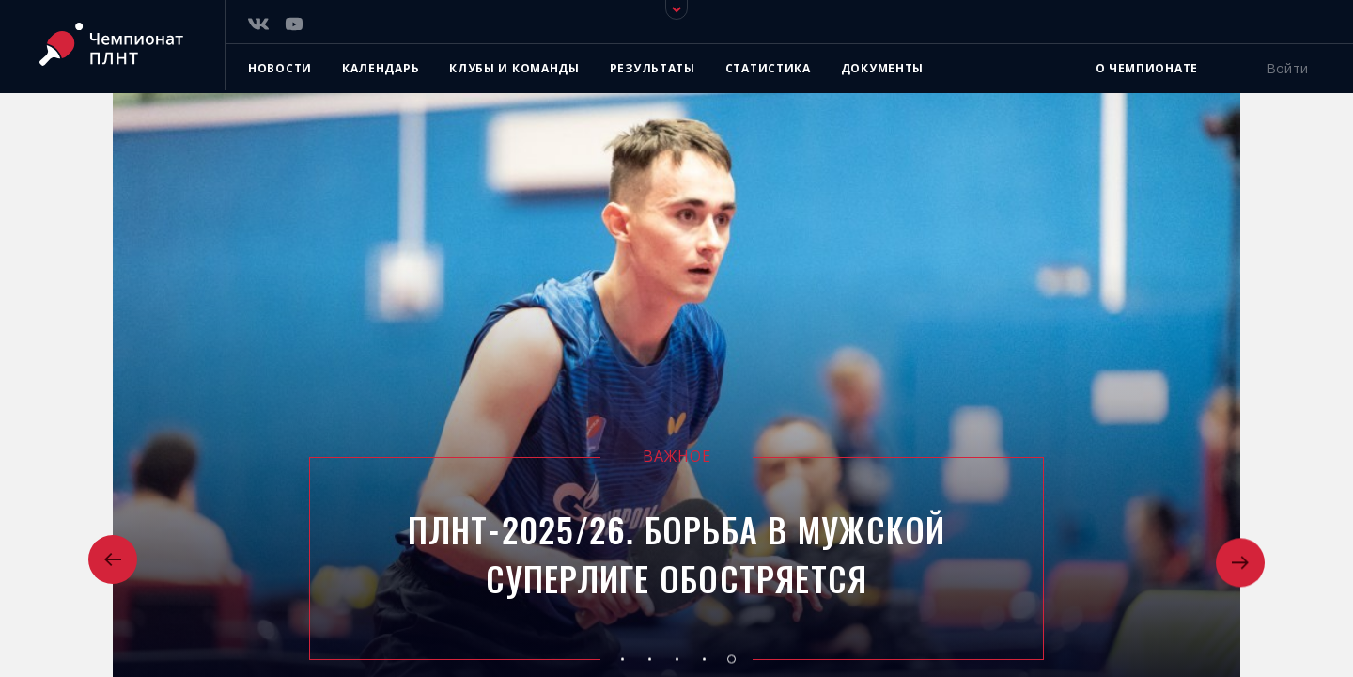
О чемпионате (1147, 68)
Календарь (380, 68)
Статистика (768, 68)
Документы (882, 68)
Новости (280, 68)
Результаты (652, 68)
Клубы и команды (514, 68)
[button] (112, 561)
